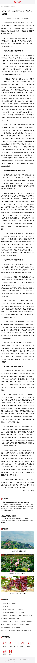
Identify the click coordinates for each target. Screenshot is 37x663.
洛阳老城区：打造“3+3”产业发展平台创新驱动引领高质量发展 (17, 621)
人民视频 (28, 644)
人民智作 (10, 652)
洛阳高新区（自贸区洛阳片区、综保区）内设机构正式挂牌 (16, 615)
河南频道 (7, 6)
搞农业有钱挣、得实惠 (8, 516)
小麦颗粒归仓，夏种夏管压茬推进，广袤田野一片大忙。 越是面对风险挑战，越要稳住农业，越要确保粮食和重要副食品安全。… (17, 520)
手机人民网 (16, 644)
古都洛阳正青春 (5, 606)
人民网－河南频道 (24, 18)
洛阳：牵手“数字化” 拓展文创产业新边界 (12, 609)
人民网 (1, 6)
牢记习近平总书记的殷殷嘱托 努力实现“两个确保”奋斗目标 (16, 630)
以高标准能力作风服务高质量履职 (10, 618)
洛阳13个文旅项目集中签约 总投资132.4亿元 (12, 612)
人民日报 (4, 644)
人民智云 (4, 652)
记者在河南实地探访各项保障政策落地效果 (15, 502)
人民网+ (10, 644)
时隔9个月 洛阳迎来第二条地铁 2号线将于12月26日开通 (15, 624)
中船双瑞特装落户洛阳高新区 (9, 603)
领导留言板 (22, 644)
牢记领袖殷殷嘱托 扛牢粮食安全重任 (10, 627)
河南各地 (13, 6)
